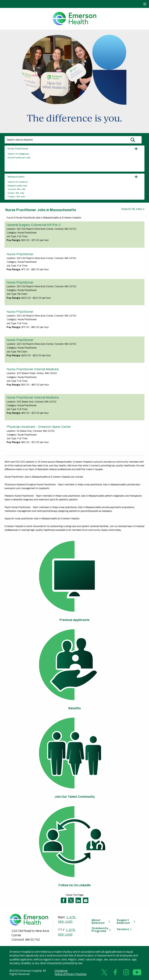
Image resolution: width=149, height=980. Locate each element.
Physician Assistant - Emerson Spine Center (39, 426)
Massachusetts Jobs (17, 185)
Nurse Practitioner (18, 148)
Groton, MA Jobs (16, 193)
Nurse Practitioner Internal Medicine (33, 369)
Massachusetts (16, 176)
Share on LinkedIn (78, 900)
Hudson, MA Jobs (16, 196)
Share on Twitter (71, 900)
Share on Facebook (63, 900)
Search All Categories (18, 154)
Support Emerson (123, 921)
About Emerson (98, 921)
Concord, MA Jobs (16, 189)
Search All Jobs (132, 209)
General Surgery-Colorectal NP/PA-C (34, 225)
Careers (123, 929)
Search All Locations (18, 182)
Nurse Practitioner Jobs (19, 157)
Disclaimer (61, 970)
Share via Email (85, 900)
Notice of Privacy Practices (70, 974)
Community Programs (100, 930)
